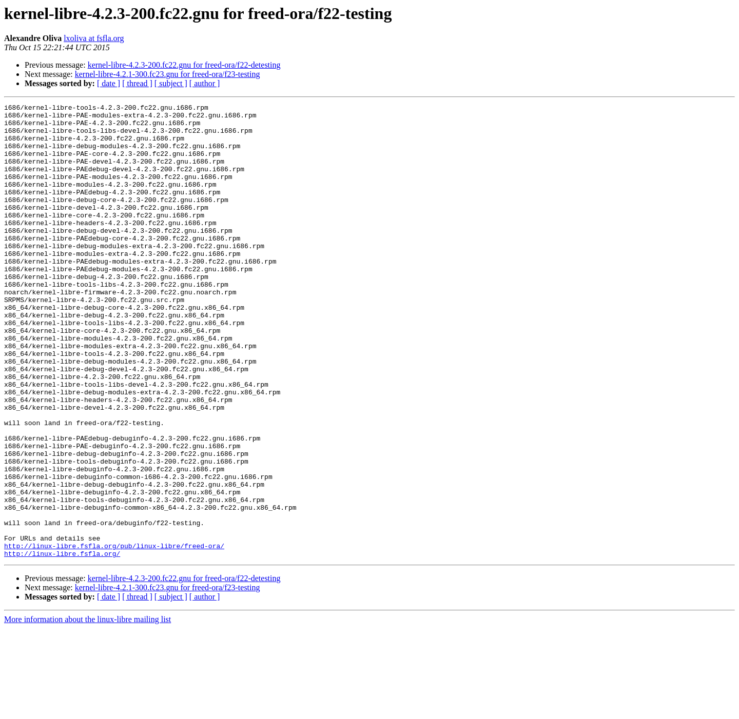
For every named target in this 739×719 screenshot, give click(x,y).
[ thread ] (137, 83)
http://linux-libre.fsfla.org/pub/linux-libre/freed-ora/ (114, 635)
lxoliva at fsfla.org (94, 38)
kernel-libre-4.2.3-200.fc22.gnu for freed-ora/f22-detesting (184, 65)
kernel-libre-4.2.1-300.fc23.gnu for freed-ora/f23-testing (167, 74)
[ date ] (108, 83)
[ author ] (204, 83)
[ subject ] (170, 83)
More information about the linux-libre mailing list (87, 710)
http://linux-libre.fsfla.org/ (62, 644)
